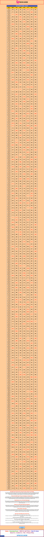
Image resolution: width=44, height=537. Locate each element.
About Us (12, 532)
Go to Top (22, 527)
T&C (24, 532)
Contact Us (19, 532)
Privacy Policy (30, 532)
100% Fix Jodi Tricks (24, 531)
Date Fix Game (35, 531)
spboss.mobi (22, 535)
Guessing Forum (14, 531)
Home (6, 531)
